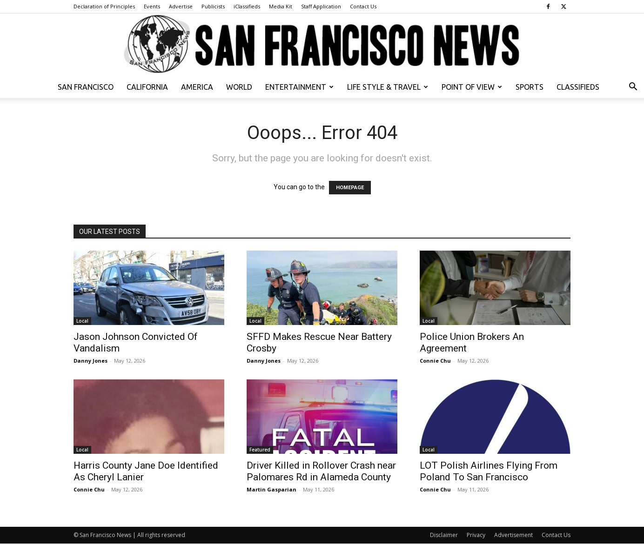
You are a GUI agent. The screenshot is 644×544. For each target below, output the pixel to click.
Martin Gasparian (271, 489)
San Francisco (86, 87)
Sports (529, 87)
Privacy (476, 535)
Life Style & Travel (387, 87)
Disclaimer (444, 535)
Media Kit (280, 6)
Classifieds (578, 87)
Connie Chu (435, 360)
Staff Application (321, 6)
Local (82, 321)
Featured (259, 449)
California (147, 87)
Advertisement (513, 535)
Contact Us (363, 6)
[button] (633, 87)
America (197, 87)
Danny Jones (90, 360)
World (239, 87)
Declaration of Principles (104, 6)
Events (152, 6)
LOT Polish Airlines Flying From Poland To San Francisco (488, 471)
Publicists (213, 6)
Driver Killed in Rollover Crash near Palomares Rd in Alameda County (321, 471)
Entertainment (299, 87)
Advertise (181, 6)
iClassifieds (247, 6)
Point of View (472, 87)
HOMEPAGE (350, 188)
